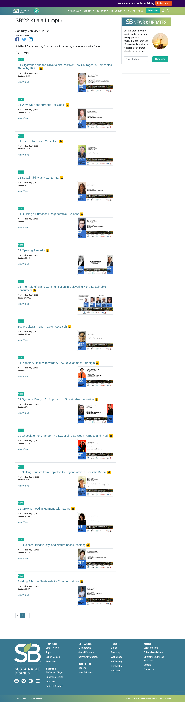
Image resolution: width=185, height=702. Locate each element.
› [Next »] (31, 615)
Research (115, 670)
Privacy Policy (36, 698)
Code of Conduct (54, 686)
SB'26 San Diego (54, 672)
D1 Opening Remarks (32, 250)
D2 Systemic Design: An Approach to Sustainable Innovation (56, 399)
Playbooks (116, 666)
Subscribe (153, 10)
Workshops (116, 657)
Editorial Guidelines (153, 652)
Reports (82, 668)
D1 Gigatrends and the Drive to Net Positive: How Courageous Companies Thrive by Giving (65, 66)
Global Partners (86, 652)
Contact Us (149, 669)
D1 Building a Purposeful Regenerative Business (49, 213)
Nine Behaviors (86, 672)
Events (88, 10)
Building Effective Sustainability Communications (49, 581)
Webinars (50, 681)
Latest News (52, 647)
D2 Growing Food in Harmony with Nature (44, 508)
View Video (23, 82)
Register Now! (164, 3)
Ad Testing (116, 661)
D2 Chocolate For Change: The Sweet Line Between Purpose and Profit (63, 435)
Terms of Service (21, 698)
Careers (147, 665)
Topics (49, 652)
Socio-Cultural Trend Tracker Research (43, 326)
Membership (84, 647)
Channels (74, 10)
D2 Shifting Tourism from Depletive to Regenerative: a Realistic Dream (62, 472)
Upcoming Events (54, 677)
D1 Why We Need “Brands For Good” (42, 104)
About (141, 10)
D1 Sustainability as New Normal (39, 177)
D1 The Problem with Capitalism (38, 141)
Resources (117, 10)
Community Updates (88, 657)
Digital (131, 10)
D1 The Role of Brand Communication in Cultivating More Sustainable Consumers (62, 288)
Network (101, 10)
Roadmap (115, 652)
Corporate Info (151, 647)
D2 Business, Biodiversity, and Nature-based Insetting (52, 544)
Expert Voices (53, 657)
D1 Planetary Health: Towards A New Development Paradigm (57, 362)
